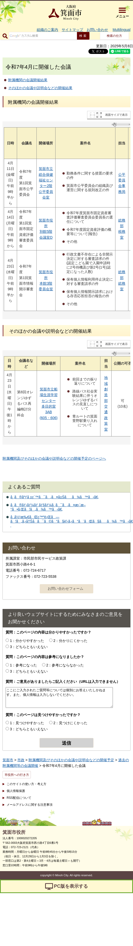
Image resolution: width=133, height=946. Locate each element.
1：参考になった (23, 665)
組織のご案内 (47, 30)
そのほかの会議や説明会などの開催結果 (40, 88)
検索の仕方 (114, 36)
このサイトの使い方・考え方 (26, 784)
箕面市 (8, 760)
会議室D (45, 237)
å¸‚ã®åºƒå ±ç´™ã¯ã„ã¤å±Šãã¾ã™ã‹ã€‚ (54, 497)
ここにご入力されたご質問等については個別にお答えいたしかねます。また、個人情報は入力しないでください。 (59, 697)
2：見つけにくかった (71, 723)
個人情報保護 (16, 791)
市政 (20, 760)
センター (49, 401)
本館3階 (45, 283)
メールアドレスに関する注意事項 (29, 804)
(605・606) (49, 418)
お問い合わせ (97, 30)
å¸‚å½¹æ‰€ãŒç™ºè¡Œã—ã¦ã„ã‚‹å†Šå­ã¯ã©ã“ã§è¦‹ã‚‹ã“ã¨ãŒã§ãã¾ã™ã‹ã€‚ (71, 521)
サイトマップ (72, 30)
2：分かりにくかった (71, 641)
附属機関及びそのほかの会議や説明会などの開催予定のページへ (54, 458)
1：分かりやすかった (27, 641)
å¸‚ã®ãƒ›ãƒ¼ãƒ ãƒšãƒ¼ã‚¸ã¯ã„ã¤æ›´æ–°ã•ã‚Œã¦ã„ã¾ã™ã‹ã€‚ (48, 507)
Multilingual (121, 30)
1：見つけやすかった (27, 723)
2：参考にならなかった (65, 665)
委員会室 (46, 289)
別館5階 (45, 231)
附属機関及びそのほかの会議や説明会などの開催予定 (71, 760)
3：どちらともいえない (29, 647)
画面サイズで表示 (116, 114)
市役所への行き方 (17, 775)
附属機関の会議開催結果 (27, 80)
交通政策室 (106, 417)
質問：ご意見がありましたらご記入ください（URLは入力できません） (63, 681)
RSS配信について (19, 798)
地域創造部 (106, 389)
